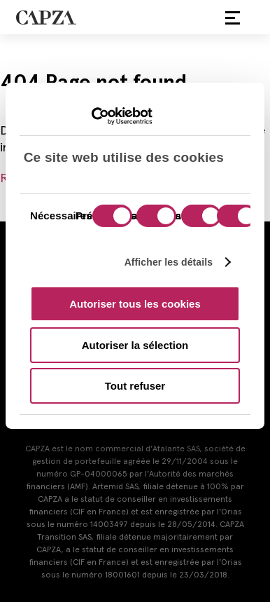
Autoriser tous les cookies (135, 304)
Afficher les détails (169, 261)
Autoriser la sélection (135, 344)
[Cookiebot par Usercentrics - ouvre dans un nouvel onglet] (91, 116)
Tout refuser (135, 386)
